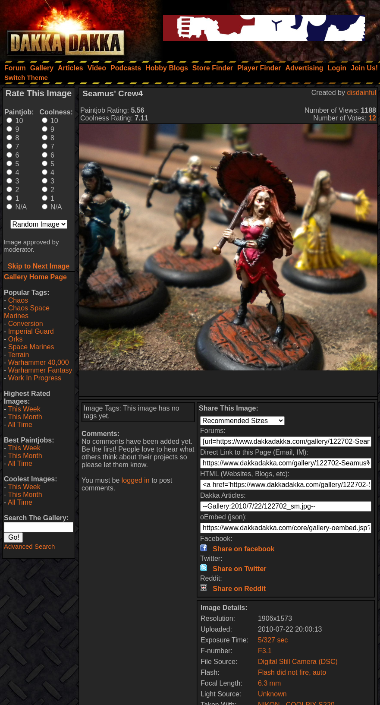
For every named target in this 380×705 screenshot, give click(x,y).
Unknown (272, 694)
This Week (24, 409)
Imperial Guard (31, 331)
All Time (20, 424)
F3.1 (265, 650)
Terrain (18, 354)
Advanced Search (29, 546)
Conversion (25, 323)
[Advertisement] (228, 383)
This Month (25, 416)
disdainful (361, 92)
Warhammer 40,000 (38, 362)
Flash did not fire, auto (292, 672)
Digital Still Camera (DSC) (298, 661)
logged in (136, 480)
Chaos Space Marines (27, 311)
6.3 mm (269, 683)
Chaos (18, 300)
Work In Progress (34, 378)
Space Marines (31, 347)
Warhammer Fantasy (40, 370)
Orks (15, 339)
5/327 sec (273, 640)
